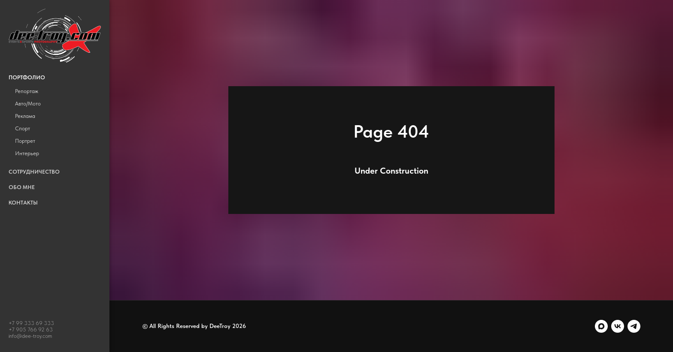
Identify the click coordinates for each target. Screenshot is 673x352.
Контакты (23, 202)
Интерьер (27, 153)
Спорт (22, 128)
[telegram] (634, 326)
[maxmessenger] (601, 326)
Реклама (25, 116)
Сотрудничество (34, 171)
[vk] (617, 326)
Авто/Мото (28, 103)
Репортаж (26, 91)
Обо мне (22, 187)
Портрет (25, 141)
